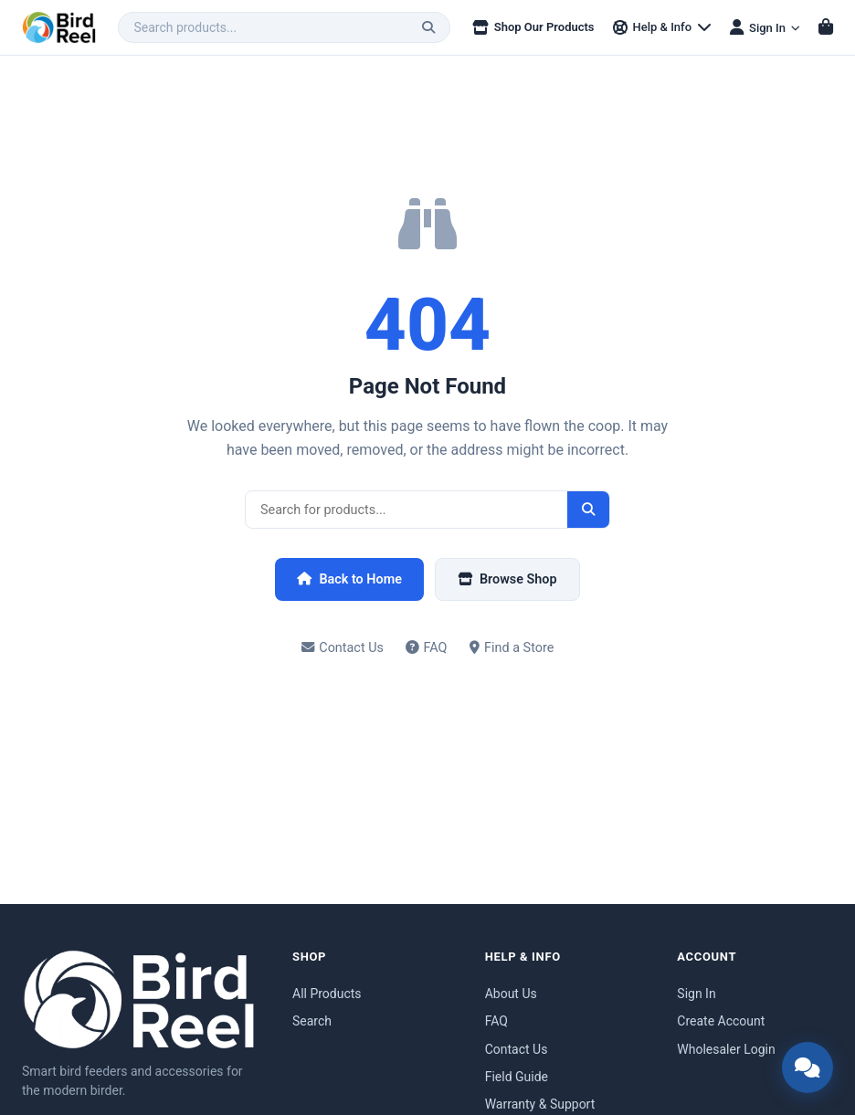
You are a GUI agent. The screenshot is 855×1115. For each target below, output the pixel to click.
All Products (327, 993)
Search (312, 1021)
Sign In (696, 993)
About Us (511, 993)
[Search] (428, 27)
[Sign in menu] (765, 27)
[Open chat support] (807, 1067)
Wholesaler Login (726, 1049)
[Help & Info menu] (662, 27)
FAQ (427, 648)
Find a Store (512, 648)
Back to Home (349, 579)
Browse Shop (507, 579)
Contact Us (342, 648)
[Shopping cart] (825, 27)
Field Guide (516, 1076)
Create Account (721, 1021)
